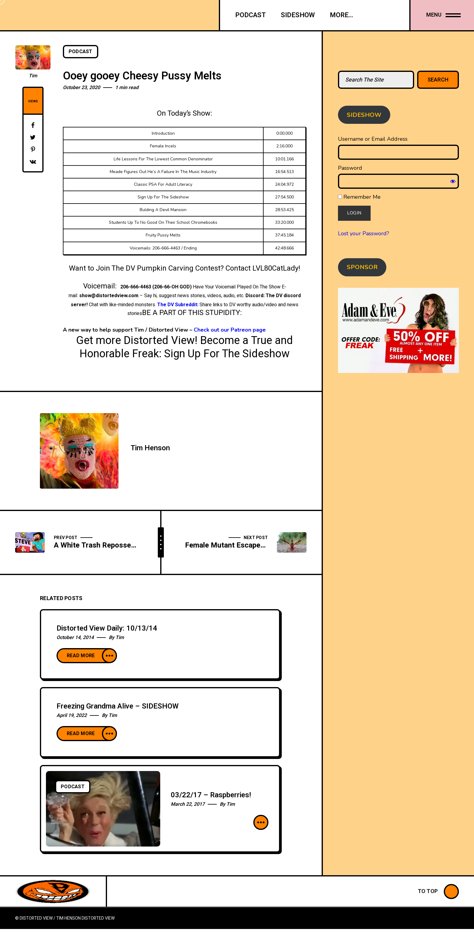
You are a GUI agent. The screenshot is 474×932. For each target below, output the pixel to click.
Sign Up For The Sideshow (227, 354)
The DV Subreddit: (177, 304)
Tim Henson (150, 448)
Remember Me (359, 197)
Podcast (81, 51)
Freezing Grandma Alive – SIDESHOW (118, 706)
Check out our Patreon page (230, 329)
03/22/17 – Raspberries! (211, 795)
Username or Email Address (372, 139)
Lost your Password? (363, 233)
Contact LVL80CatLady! (263, 268)
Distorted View (98, 918)
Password (350, 168)
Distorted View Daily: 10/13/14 (107, 628)
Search (438, 80)
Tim (33, 75)
